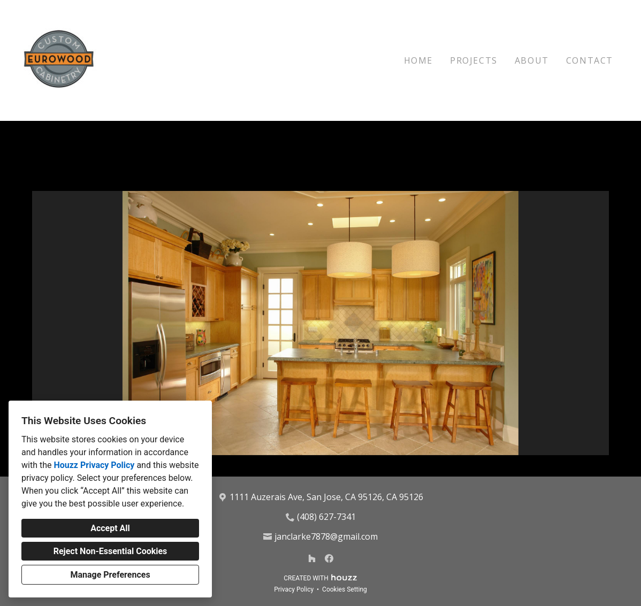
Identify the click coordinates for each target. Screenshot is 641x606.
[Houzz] (312, 558)
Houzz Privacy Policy (94, 465)
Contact (589, 60)
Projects (474, 60)
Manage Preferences (110, 575)
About (532, 60)
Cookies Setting (344, 589)
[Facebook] (329, 558)
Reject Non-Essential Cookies (110, 551)
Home (418, 60)
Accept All (110, 528)
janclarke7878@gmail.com (326, 536)
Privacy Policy (294, 589)
